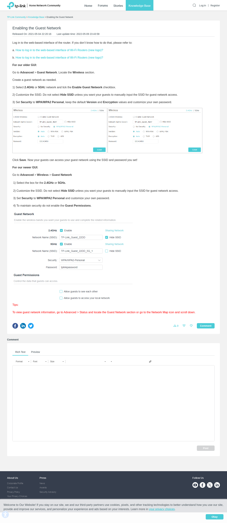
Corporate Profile (15, 483)
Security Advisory (48, 492)
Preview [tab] (35, 352)
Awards (43, 487)
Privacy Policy (13, 492)
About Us (12, 477)
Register (215, 5)
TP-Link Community (16, 17)
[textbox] (113, 403)
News (42, 483)
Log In (202, 5)
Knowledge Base (36, 17)
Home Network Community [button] (44, 5)
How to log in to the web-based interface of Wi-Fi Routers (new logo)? (59, 50)
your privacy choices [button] (162, 509)
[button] (22, 361)
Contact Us (12, 487)
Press (43, 477)
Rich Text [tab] (20, 352)
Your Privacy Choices (17, 496)
